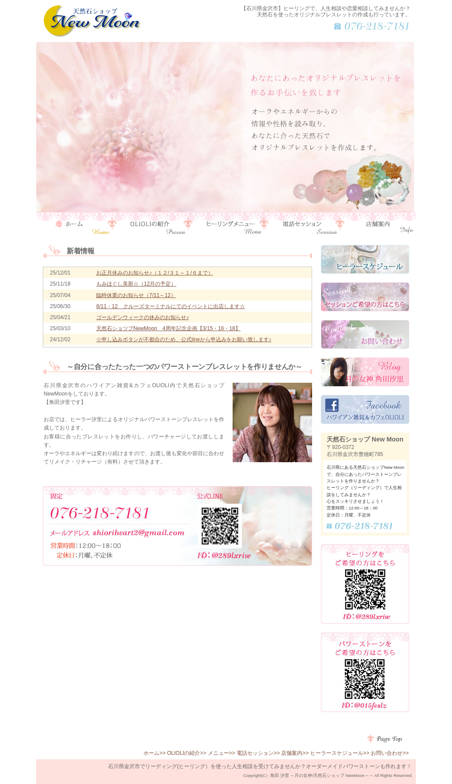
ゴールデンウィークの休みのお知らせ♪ (142, 317)
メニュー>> (221, 753)
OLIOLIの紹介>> (187, 753)
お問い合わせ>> (390, 753)
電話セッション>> (258, 753)
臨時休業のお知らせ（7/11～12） (136, 295)
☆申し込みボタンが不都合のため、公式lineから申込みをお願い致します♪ (183, 339)
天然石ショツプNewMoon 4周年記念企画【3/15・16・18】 (168, 328)
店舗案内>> (295, 753)
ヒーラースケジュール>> (339, 753)
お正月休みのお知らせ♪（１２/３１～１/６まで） (154, 273)
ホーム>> (154, 753)
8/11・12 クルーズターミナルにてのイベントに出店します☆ (170, 306)
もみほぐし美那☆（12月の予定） (136, 284)
